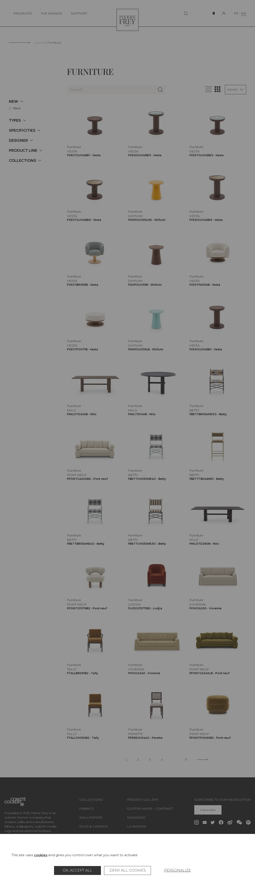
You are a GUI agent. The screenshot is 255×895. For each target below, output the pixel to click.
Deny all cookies (127, 870)
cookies (40, 855)
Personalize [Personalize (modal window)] (177, 870)
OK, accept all (77, 870)
